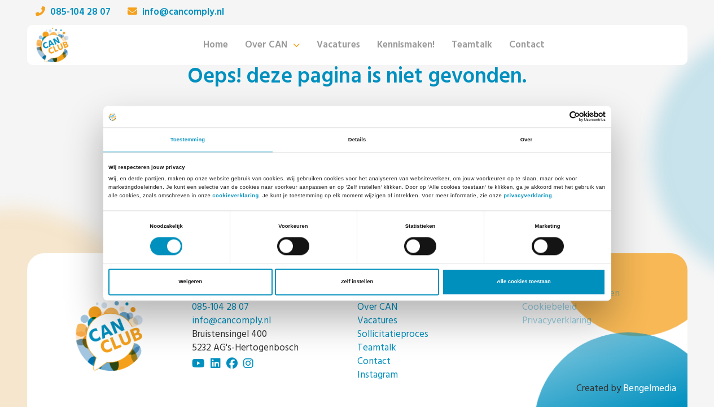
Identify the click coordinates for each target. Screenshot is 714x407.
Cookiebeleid (549, 307)
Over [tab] (526, 139)
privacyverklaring (527, 195)
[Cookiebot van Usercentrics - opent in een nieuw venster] (556, 116)
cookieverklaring (235, 195)
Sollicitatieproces (392, 334)
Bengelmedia (649, 388)
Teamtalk (472, 45)
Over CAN (266, 45)
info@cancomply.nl (176, 12)
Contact (527, 45)
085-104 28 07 (73, 12)
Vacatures (338, 45)
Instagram (377, 375)
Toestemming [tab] (187, 139)
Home (215, 45)
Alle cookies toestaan (524, 282)
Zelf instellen (357, 282)
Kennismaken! (406, 45)
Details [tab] (357, 139)
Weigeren (190, 282)
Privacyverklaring (557, 320)
